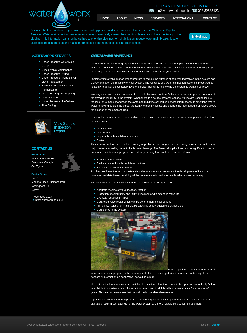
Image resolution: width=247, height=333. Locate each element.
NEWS (138, 18)
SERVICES (158, 18)
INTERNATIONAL (183, 18)
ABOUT (122, 18)
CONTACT (210, 18)
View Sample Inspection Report (64, 127)
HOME (104, 18)
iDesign (215, 324)
